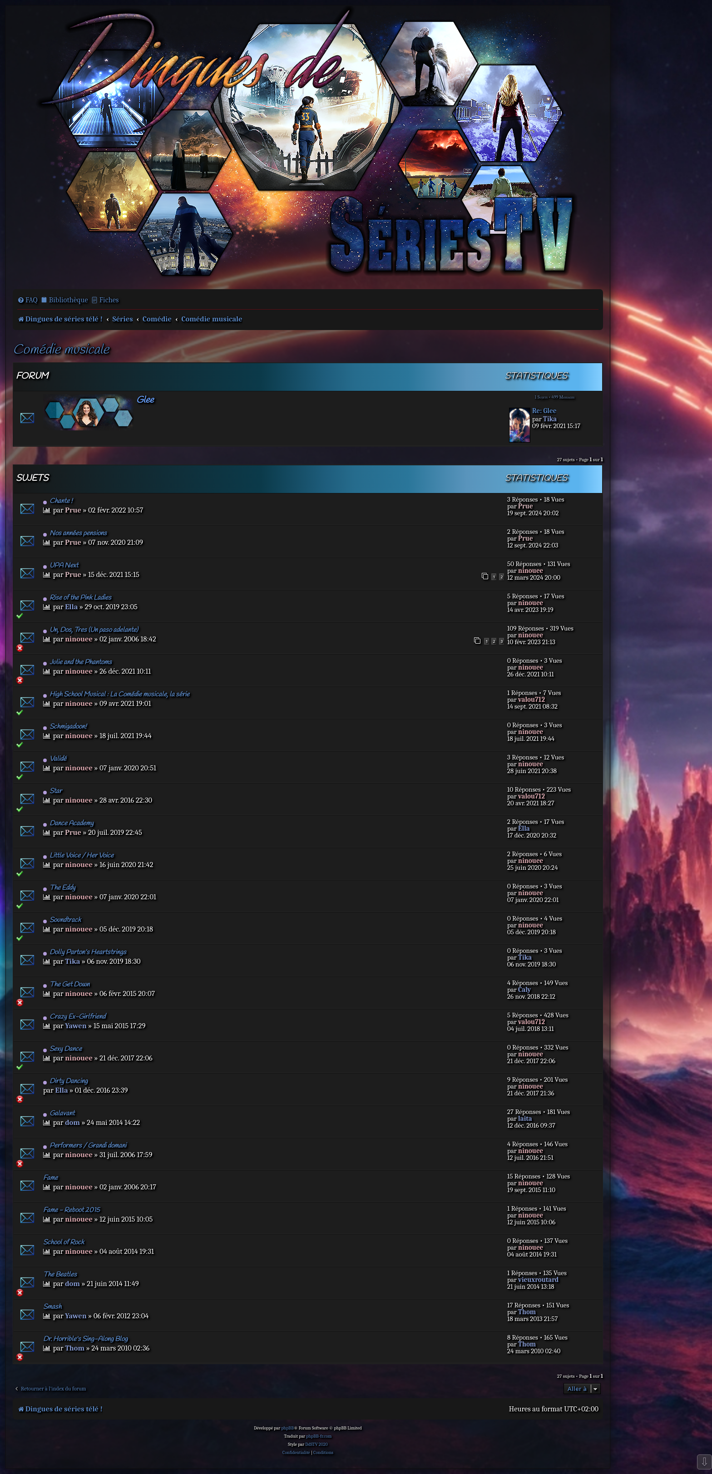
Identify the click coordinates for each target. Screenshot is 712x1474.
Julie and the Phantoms (77, 662)
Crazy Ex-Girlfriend (74, 1016)
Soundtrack (62, 920)
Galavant (58, 1113)
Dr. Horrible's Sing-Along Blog (85, 1339)
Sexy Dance (62, 1049)
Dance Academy (68, 823)
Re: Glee (544, 411)
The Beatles (60, 1274)
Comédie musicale (61, 350)
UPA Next (60, 565)
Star (52, 791)
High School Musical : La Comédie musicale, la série (116, 694)
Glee (144, 400)
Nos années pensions (75, 533)
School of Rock (63, 1242)
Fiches (109, 300)
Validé (54, 759)
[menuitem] (27, 300)
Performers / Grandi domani (84, 1145)
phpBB (287, 1428)
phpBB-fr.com (318, 1436)
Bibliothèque (68, 300)
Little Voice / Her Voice (78, 855)
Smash (52, 1306)
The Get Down (66, 984)
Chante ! (57, 501)
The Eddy (59, 887)
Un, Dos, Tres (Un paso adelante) (90, 630)
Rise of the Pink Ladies (77, 597)
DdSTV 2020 (316, 1444)
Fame (50, 1178)
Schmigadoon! (64, 726)
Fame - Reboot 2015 (71, 1210)
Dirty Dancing (65, 1081)
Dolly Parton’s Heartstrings (84, 952)
